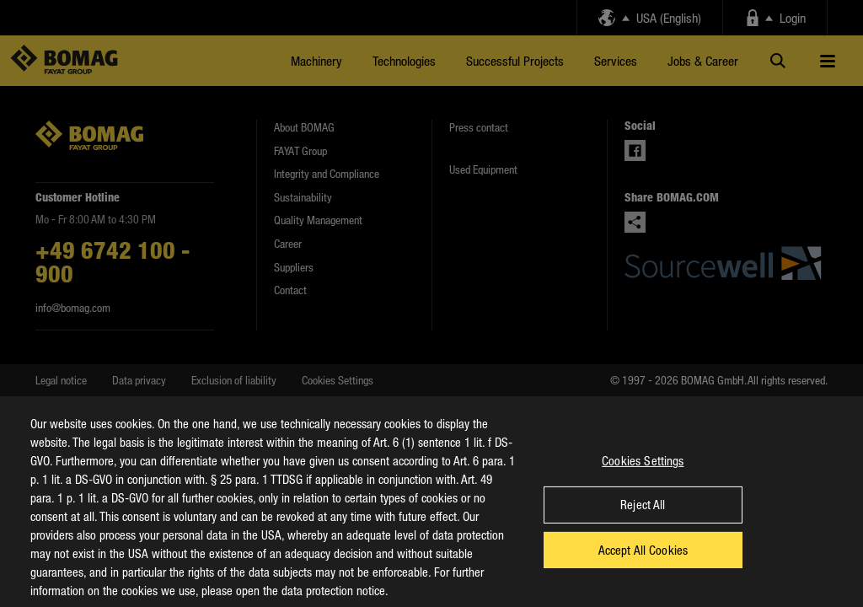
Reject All (642, 517)
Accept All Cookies (643, 562)
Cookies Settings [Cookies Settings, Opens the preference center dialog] (642, 473)
